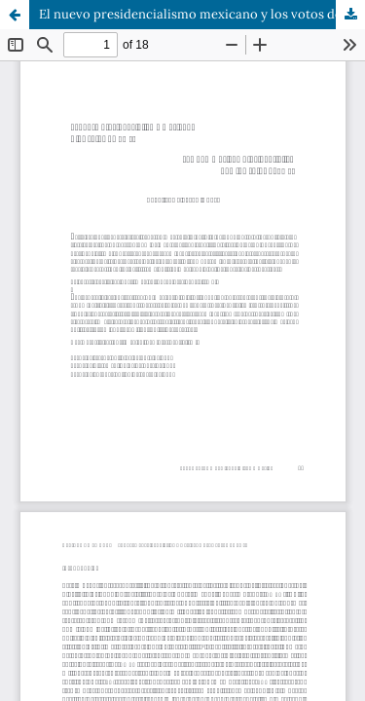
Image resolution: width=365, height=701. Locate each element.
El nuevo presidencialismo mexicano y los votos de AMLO (202, 14)
